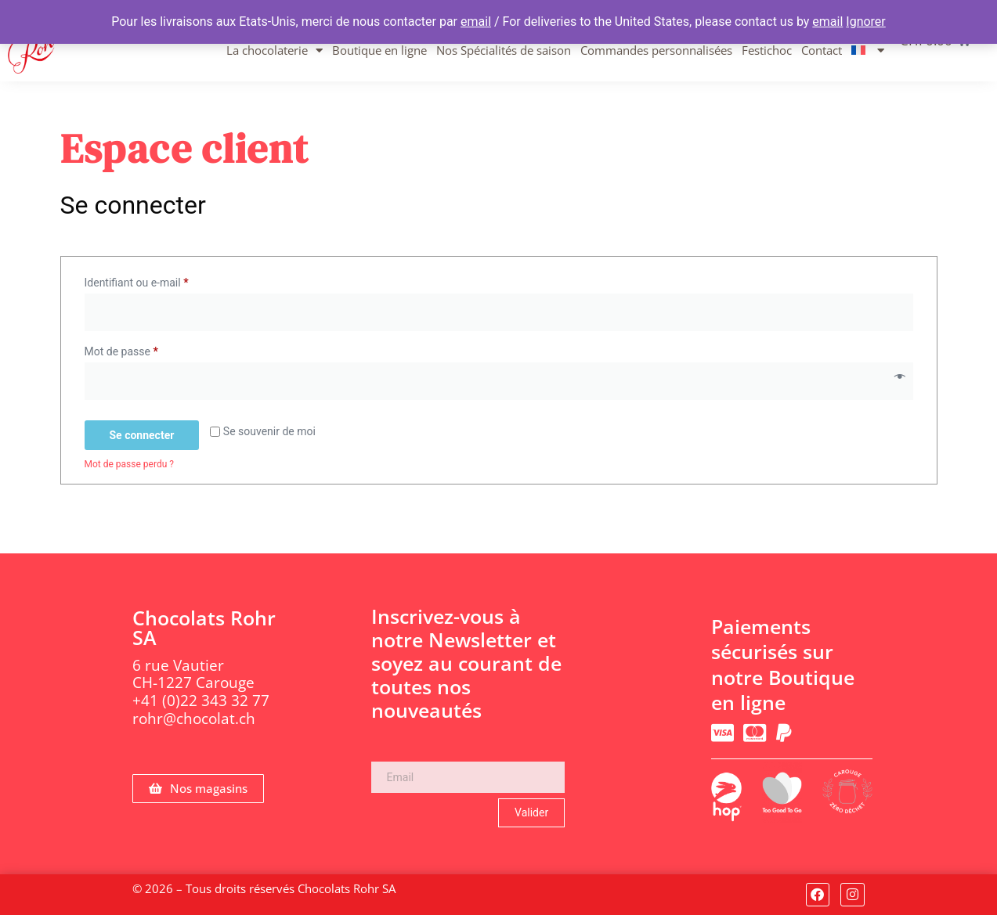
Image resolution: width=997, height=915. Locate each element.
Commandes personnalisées (656, 50)
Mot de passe (148, 349)
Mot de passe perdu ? (129, 464)
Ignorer (865, 21)
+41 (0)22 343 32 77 (200, 700)
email (476, 21)
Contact (821, 50)
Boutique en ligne (379, 50)
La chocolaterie (274, 50)
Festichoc (767, 50)
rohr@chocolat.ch (193, 718)
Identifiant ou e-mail (163, 280)
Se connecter (142, 435)
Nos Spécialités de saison (503, 50)
